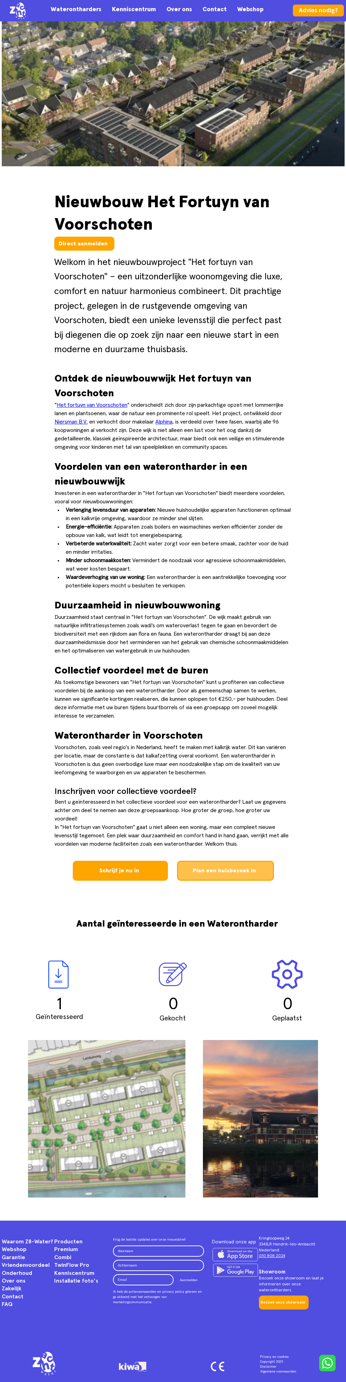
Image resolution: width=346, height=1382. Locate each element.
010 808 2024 (272, 1256)
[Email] (141, 1280)
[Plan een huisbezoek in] (225, 871)
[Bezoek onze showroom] (284, 1303)
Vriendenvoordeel (26, 1265)
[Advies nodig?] (318, 10)
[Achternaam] (156, 1265)
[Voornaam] (156, 1251)
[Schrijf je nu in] (120, 871)
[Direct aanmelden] (84, 244)
